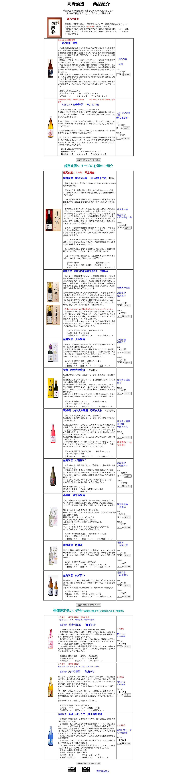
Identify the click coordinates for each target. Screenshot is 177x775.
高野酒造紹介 (102, 771)
